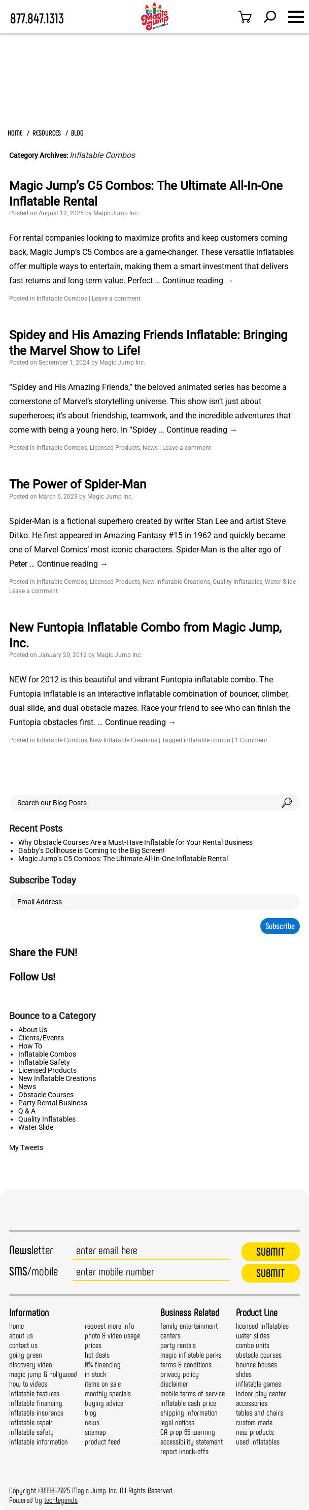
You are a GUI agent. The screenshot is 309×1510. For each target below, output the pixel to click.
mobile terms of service (192, 1393)
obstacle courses (259, 1355)
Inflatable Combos (62, 298)
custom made (254, 1422)
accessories (251, 1403)
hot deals (97, 1355)
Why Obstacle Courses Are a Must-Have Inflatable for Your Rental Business (135, 842)
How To (30, 1046)
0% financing (103, 1364)
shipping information (189, 1413)
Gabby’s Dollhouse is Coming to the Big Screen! (91, 850)
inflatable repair (31, 1422)
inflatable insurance (36, 1413)
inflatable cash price (188, 1403)
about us (21, 1335)
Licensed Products (115, 447)
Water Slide (280, 581)
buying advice (104, 1403)
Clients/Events (41, 1038)
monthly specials (108, 1393)
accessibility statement (191, 1442)
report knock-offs (184, 1451)
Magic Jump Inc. (116, 213)
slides (244, 1374)
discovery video (30, 1364)
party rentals (178, 1345)
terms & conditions (186, 1364)
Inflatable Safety (44, 1062)
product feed (102, 1442)
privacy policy (179, 1374)
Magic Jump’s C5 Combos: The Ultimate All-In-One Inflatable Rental (123, 859)
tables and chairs (259, 1413)
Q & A (27, 1111)
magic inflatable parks (190, 1355)
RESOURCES (46, 133)
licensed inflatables (262, 1326)
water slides (252, 1335)
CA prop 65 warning (187, 1432)
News (150, 447)
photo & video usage (112, 1335)
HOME (15, 133)
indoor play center (261, 1393)
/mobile (33, 1271)
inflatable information (38, 1442)
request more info (109, 1326)
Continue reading (197, 280)
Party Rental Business (52, 1103)
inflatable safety (31, 1432)
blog (90, 1413)
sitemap (95, 1432)
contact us (23, 1345)
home (16, 1326)
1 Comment (251, 740)
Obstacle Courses (46, 1095)
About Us (32, 1030)
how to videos (28, 1384)
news (92, 1422)
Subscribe (280, 926)
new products (255, 1432)
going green (25, 1355)
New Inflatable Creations (176, 581)
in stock (95, 1374)
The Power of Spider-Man (77, 484)
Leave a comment (116, 298)
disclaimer (174, 1384)
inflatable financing (35, 1403)
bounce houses (256, 1364)
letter (31, 1250)
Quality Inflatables (237, 581)
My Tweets (26, 1147)
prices (93, 1345)
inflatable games (258, 1384)
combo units (252, 1345)
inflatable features (34, 1393)
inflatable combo (207, 740)
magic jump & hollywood (43, 1374)
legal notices (177, 1422)
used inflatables (258, 1442)
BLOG (77, 133)
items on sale (103, 1384)
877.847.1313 (37, 18)
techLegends (61, 1500)
